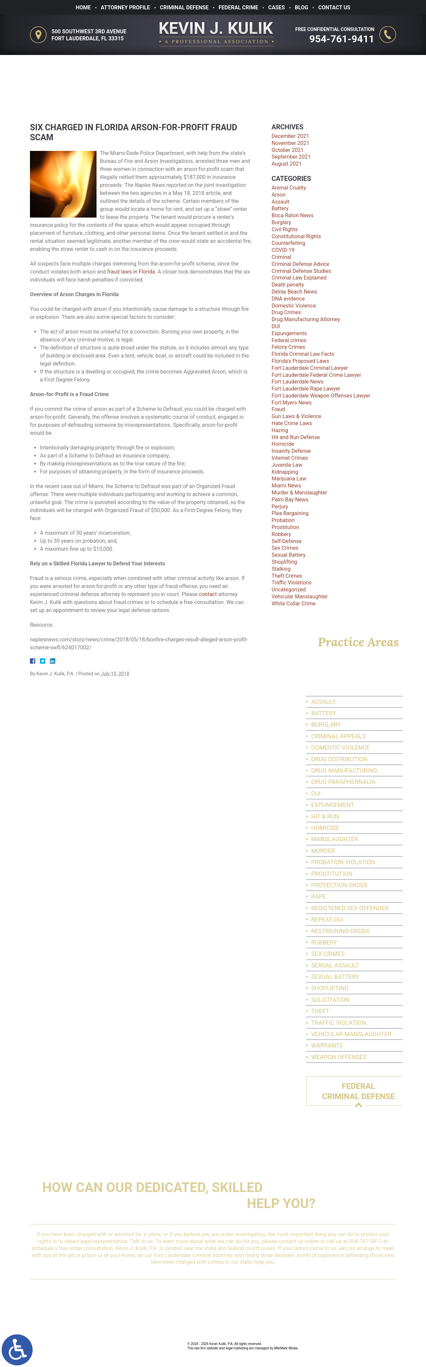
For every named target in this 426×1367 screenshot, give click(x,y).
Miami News (286, 485)
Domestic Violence (294, 306)
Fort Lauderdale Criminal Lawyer (310, 368)
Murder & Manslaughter (299, 492)
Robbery (281, 534)
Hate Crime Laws (292, 423)
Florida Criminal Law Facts (303, 354)
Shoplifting (284, 562)
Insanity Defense (291, 451)
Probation (283, 520)
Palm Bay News (290, 499)
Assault (281, 202)
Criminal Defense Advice (300, 264)
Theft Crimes (287, 576)
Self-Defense (287, 541)
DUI (276, 326)
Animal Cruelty (289, 188)
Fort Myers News (292, 402)
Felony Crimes (288, 347)
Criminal (281, 257)
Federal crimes (289, 340)
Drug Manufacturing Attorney (306, 319)
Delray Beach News (294, 292)
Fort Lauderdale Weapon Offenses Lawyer (321, 395)
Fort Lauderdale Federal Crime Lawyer (316, 375)
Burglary (281, 222)
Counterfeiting (288, 243)
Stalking (281, 569)
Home (83, 7)
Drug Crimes (286, 312)
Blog (301, 7)
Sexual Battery (289, 555)
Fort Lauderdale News (297, 381)
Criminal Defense (184, 7)
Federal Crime (238, 7)
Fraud (278, 409)
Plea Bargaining (290, 513)
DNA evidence (288, 299)
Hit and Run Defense (296, 437)
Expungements (289, 333)
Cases (276, 7)
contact (208, 594)
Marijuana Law (289, 478)
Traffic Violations (292, 582)
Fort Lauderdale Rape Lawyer (306, 388)
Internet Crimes (290, 458)
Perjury (280, 506)
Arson (279, 195)
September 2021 (291, 157)
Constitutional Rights (296, 236)
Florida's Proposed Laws (300, 361)
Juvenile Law (287, 465)
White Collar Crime (294, 603)
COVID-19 (283, 250)
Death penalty (288, 285)
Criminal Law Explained (299, 278)
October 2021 (288, 150)
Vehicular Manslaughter (299, 596)
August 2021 (287, 164)
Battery (280, 208)
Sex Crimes (285, 548)
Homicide (283, 444)
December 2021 (290, 136)
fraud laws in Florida (131, 272)
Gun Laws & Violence (296, 416)
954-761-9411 (343, 39)
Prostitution (285, 527)
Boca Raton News (293, 215)
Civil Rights (285, 229)
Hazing (280, 430)
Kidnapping (285, 472)
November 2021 (290, 143)
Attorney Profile (125, 7)
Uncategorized (289, 589)
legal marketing (237, 1348)
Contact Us (334, 7)
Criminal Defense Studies (301, 271)
